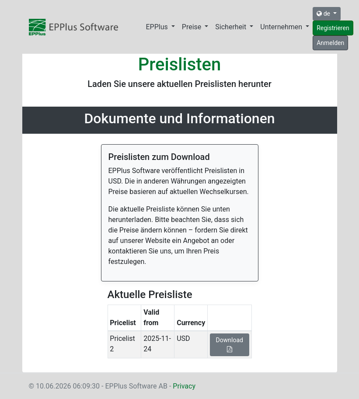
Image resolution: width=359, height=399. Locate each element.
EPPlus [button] (158, 27)
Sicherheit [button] (231, 27)
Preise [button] (192, 27)
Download (229, 344)
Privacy (184, 386)
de (324, 13)
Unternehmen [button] (282, 27)
